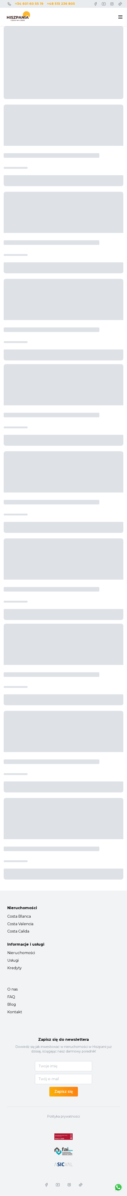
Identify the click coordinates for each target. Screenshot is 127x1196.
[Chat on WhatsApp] (118, 1187)
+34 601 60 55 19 (29, 4)
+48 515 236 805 (61, 4)
